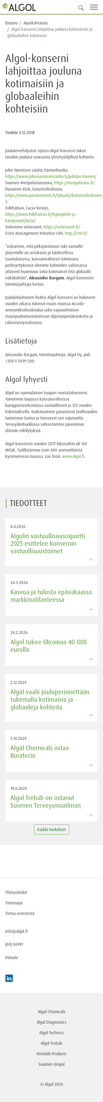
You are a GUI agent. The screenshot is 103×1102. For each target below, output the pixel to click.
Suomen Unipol (51, 1064)
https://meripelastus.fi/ (74, 182)
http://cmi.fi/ (76, 233)
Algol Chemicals (51, 1011)
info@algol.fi (16, 931)
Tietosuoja (14, 902)
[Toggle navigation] (96, 8)
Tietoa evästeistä (20, 913)
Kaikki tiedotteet (51, 829)
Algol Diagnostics (51, 1022)
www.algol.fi (73, 456)
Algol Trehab (51, 1043)
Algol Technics (51, 1032)
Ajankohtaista (36, 22)
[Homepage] (20, 7)
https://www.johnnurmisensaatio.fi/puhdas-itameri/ (50, 176)
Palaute (11, 957)
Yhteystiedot (16, 892)
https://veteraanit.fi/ (62, 226)
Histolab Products (51, 1053)
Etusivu (11, 22)
